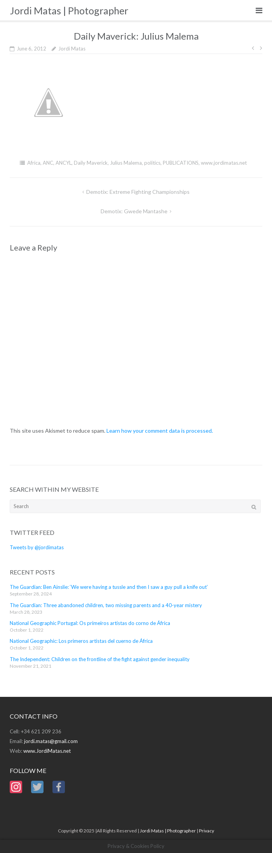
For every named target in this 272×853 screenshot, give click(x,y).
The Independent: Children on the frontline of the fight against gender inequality (100, 659)
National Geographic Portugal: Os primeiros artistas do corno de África (90, 623)
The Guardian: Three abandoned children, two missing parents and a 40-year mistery (106, 605)
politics (152, 163)
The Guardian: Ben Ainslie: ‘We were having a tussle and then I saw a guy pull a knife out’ (109, 587)
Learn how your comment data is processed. (159, 430)
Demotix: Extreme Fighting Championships (138, 191)
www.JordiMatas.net (47, 751)
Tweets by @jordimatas (37, 547)
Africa (33, 163)
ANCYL (63, 163)
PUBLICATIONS (181, 163)
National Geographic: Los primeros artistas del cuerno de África (81, 641)
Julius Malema (126, 163)
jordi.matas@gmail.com (51, 741)
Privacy (206, 831)
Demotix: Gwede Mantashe (134, 211)
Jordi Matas (71, 48)
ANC (48, 163)
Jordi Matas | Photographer (168, 831)
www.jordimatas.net (224, 163)
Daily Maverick (91, 163)
